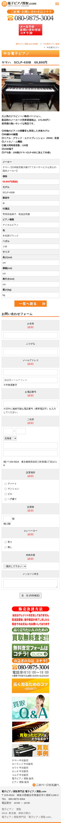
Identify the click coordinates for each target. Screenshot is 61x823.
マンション (12, 488)
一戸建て (11, 499)
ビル (8, 494)
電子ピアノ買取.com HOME (27, 44)
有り (8, 542)
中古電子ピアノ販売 (51, 44)
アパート (11, 483)
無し (8, 547)
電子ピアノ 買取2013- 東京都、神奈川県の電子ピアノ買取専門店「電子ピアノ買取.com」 (27, 813)
